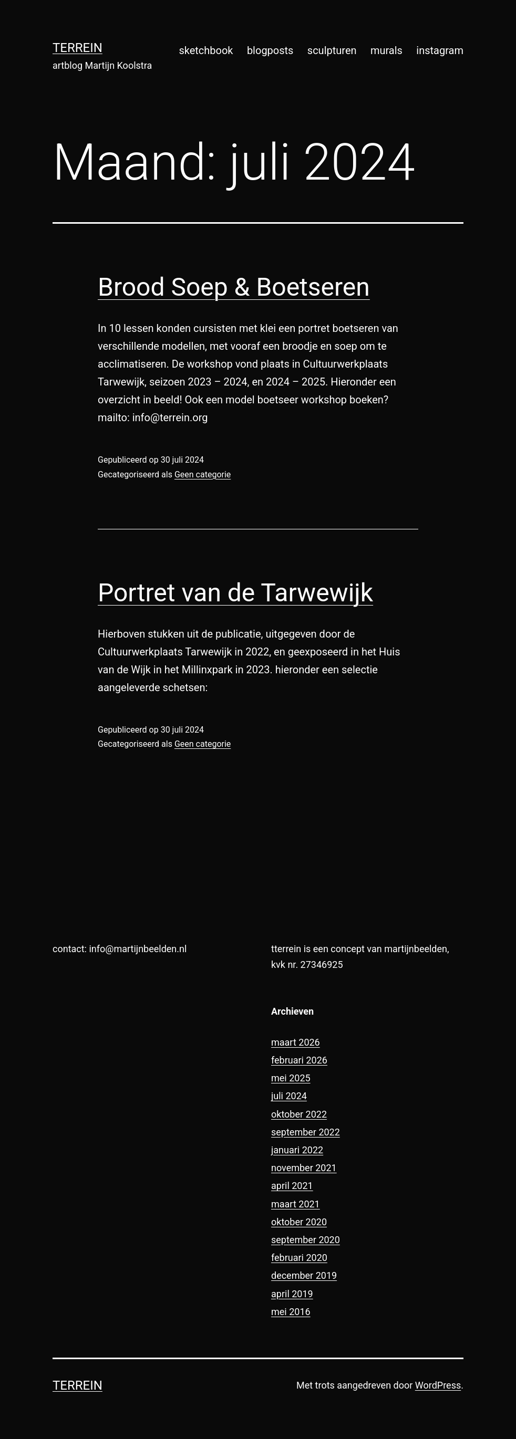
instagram (439, 50)
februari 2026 (299, 1060)
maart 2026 (295, 1042)
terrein (77, 47)
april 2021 (292, 1185)
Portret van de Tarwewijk (235, 593)
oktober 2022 (299, 1114)
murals (386, 50)
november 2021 (304, 1167)
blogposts (270, 50)
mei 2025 (291, 1077)
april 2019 (292, 1293)
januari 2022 (297, 1149)
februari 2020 (299, 1257)
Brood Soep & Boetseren (234, 287)
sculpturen (332, 50)
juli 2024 (289, 1095)
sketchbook (206, 50)
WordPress (438, 1385)
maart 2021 (295, 1203)
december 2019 (304, 1275)
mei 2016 (291, 1311)
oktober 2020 (299, 1221)
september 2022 (305, 1132)
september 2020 (305, 1239)
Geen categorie (202, 474)
